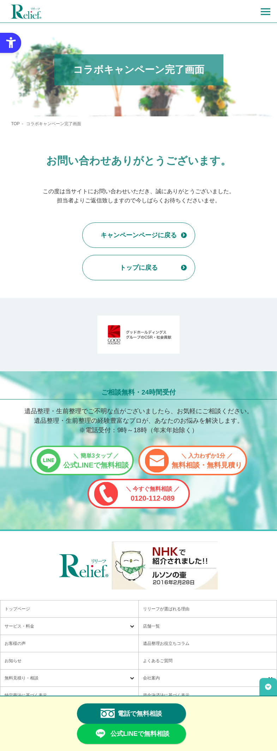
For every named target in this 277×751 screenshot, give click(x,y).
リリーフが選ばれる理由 (166, 608)
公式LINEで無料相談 (96, 461)
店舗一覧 (151, 626)
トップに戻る (139, 267)
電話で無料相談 (131, 713)
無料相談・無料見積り (206, 461)
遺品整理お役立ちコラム (166, 643)
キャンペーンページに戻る (139, 235)
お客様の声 (15, 643)
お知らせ (13, 660)
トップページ (17, 608)
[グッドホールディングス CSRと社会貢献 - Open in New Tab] (138, 335)
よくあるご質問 (158, 660)
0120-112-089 (153, 494)
